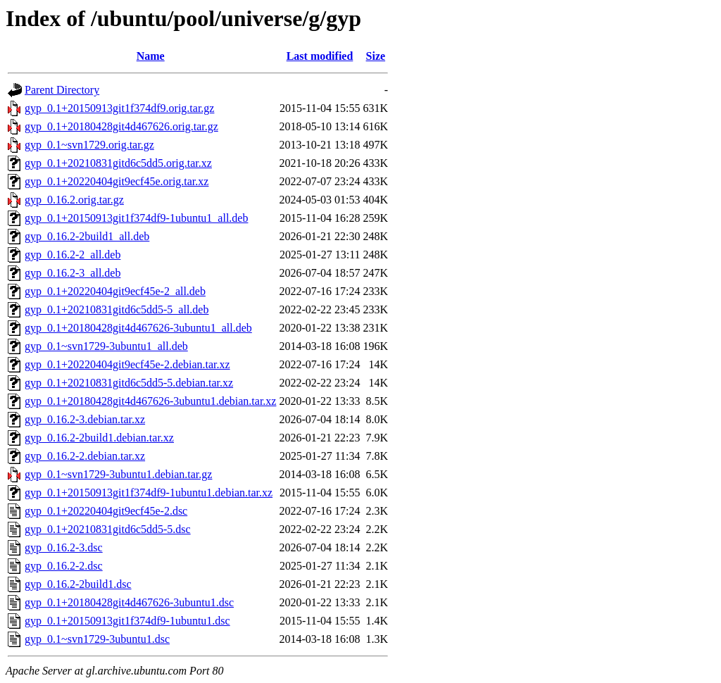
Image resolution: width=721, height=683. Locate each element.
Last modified (320, 56)
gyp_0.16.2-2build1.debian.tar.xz (99, 438)
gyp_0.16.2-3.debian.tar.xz (85, 419)
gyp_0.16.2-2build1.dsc (78, 584)
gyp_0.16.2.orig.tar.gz (74, 200)
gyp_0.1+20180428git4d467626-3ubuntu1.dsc (129, 602)
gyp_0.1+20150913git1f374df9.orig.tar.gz (119, 108)
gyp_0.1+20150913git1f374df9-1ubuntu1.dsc (127, 621)
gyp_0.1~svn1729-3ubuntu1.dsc (97, 639)
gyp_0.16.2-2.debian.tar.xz (85, 456)
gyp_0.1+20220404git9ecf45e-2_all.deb (115, 291)
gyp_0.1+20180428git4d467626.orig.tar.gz (121, 126)
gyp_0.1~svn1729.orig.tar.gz (89, 145)
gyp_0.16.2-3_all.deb (72, 273)
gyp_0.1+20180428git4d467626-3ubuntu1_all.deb (138, 328)
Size (376, 56)
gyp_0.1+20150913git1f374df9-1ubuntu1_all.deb (136, 218)
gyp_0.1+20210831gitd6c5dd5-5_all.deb (116, 309)
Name (151, 56)
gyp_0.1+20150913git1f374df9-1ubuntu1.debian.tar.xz (148, 493)
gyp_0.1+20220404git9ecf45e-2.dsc (106, 511)
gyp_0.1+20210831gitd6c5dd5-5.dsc (108, 529)
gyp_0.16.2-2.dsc (64, 566)
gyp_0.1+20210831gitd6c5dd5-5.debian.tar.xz (129, 383)
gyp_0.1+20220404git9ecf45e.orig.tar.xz (116, 181)
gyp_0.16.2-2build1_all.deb (87, 236)
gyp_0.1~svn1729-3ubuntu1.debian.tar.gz (118, 474)
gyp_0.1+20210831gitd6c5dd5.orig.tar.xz (118, 163)
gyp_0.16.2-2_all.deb (72, 255)
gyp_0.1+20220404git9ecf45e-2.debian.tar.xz (127, 364)
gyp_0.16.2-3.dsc (64, 547)
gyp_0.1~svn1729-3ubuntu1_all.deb (106, 346)
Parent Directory (62, 90)
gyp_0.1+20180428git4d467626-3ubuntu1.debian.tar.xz (150, 401)
